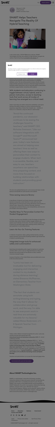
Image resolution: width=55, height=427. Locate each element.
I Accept (32, 73)
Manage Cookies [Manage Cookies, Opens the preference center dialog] (21, 73)
